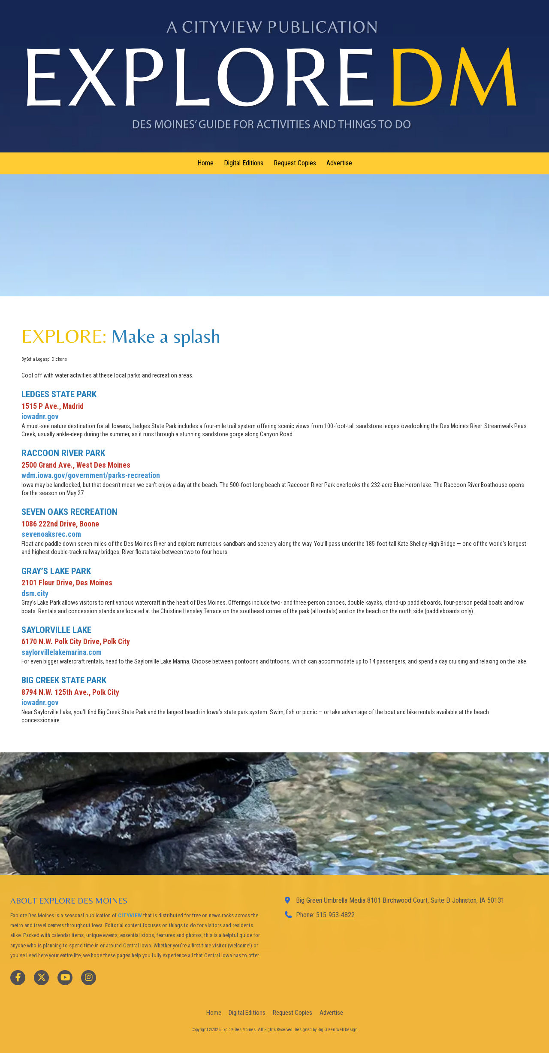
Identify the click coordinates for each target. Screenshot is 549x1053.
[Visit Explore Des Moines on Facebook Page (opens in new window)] (17, 977)
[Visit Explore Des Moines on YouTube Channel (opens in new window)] (64, 977)
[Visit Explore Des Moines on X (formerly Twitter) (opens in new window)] (41, 977)
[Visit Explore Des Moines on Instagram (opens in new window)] (88, 977)
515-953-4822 (335, 915)
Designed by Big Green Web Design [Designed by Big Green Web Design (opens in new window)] (326, 1029)
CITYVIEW (130, 915)
